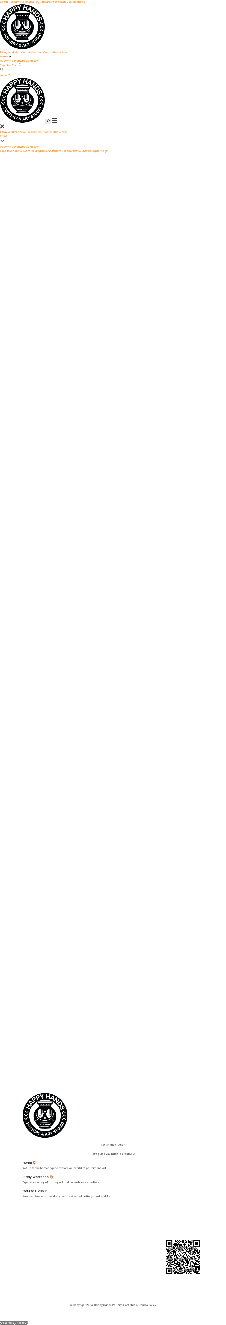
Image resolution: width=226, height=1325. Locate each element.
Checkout (21, 1322)
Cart (16, 65)
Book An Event (31, 60)
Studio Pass (60, 52)
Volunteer (73, 2)
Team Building (21, 2)
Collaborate (59, 2)
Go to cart (7, 1322)
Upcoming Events (11, 60)
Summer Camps (42, 52)
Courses (26, 52)
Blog (82, 2)
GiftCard (45, 2)
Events (4, 56)
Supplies (5, 65)
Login (6, 75)
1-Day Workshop (10, 52)
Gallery (34, 2)
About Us (6, 2)
